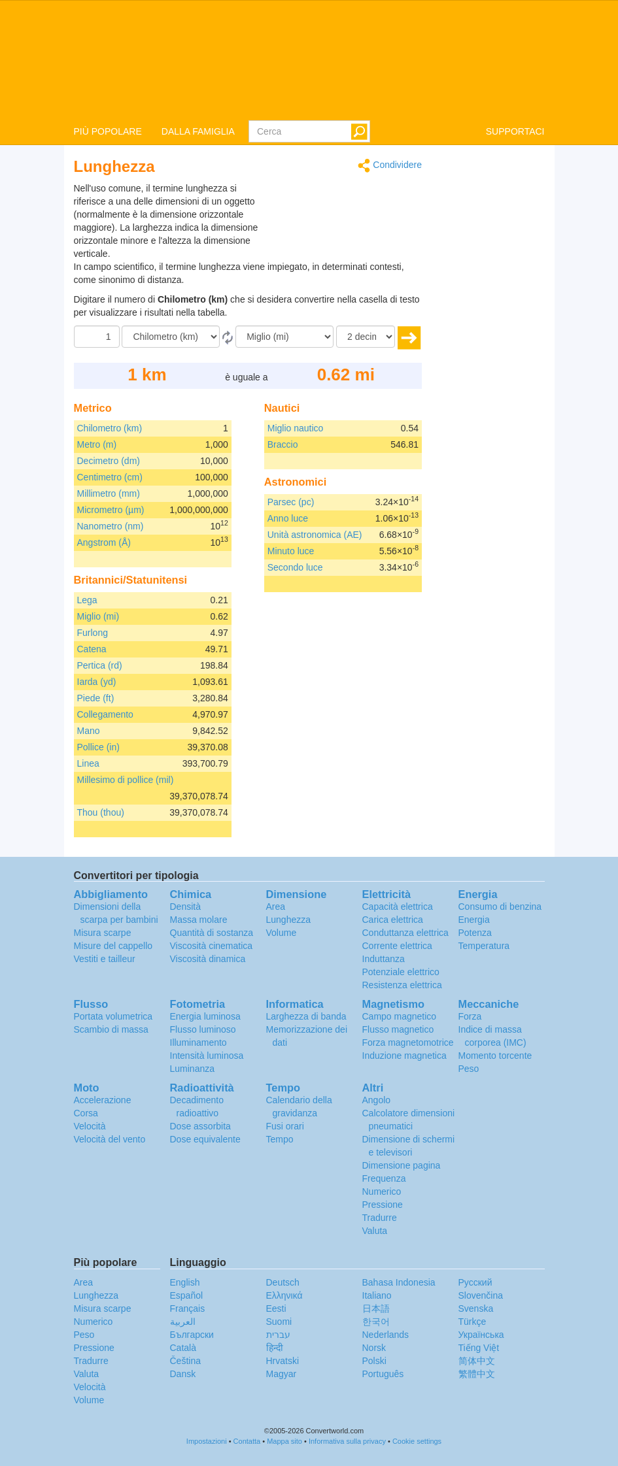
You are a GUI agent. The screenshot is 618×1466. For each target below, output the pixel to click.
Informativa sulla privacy (347, 1441)
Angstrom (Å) (104, 542)
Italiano (377, 1295)
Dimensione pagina (401, 1165)
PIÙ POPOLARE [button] (108, 131)
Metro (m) (97, 444)
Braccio (282, 444)
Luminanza (192, 1068)
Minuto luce (291, 551)
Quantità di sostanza (212, 932)
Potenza (475, 932)
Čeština (185, 1361)
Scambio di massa (111, 1029)
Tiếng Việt (479, 1347)
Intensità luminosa (207, 1055)
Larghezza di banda (306, 1016)
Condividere (390, 166)
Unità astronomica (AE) (314, 534)
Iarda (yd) (96, 681)
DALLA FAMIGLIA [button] (198, 131)
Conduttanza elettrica (405, 932)
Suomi (279, 1321)
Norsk (374, 1347)
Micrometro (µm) (111, 510)
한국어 (376, 1321)
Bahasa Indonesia (399, 1282)
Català (183, 1347)
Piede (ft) (95, 698)
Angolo (376, 1100)
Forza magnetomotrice (408, 1042)
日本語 (376, 1308)
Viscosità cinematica (211, 946)
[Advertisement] (340, 214)
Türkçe (472, 1321)
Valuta (375, 1230)
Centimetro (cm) (110, 477)
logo (309, 59)
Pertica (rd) (99, 665)
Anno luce (287, 518)
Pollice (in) (98, 747)
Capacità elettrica (397, 906)
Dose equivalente (205, 1139)
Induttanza (383, 959)
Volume (281, 932)
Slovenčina (481, 1295)
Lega (87, 600)
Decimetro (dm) (108, 461)
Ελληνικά (284, 1295)
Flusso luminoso (203, 1029)
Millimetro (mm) (108, 493)
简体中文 (476, 1361)
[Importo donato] (97, 336)
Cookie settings (416, 1441)
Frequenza (384, 1178)
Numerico (382, 1191)
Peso (468, 1068)
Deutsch (283, 1282)
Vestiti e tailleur (104, 959)
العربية (183, 1321)
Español (186, 1295)
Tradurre (379, 1217)
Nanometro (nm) (110, 526)
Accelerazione (102, 1100)
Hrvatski (283, 1361)
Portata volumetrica (113, 1016)
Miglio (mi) (98, 616)
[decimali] (365, 336)
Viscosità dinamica (208, 959)
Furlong (92, 632)
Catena (92, 649)
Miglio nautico (295, 428)
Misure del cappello (113, 946)
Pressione (382, 1204)
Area (276, 906)
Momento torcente (495, 1055)
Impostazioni (206, 1441)
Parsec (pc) (291, 502)
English (185, 1282)
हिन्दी (274, 1347)
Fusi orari (285, 1126)
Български (192, 1334)
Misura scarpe (102, 932)
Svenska (476, 1308)
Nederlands (385, 1334)
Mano (88, 730)
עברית (278, 1334)
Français (187, 1308)
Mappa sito (284, 1441)
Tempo (280, 1139)
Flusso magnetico (398, 1029)
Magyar (281, 1374)
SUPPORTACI (515, 131)
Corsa (86, 1113)
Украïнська (481, 1334)
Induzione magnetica (404, 1055)
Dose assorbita (200, 1126)
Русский (475, 1282)
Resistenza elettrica (402, 985)
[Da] (171, 336)
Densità (185, 906)
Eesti (276, 1308)
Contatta (247, 1441)
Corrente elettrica (397, 946)
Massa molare (199, 919)
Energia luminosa (205, 1016)
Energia (474, 919)
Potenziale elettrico (400, 972)
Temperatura (484, 946)
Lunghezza (288, 919)
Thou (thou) (100, 812)
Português (383, 1374)
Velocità (90, 1126)
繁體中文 (476, 1374)
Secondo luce (295, 567)
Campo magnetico (399, 1016)
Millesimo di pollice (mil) (125, 780)
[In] (284, 336)
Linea (88, 763)
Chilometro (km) (110, 428)
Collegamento (105, 714)
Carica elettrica (392, 919)
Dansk (183, 1374)
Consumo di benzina (500, 906)
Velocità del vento (110, 1139)
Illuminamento (198, 1042)
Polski (374, 1361)
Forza (470, 1016)
